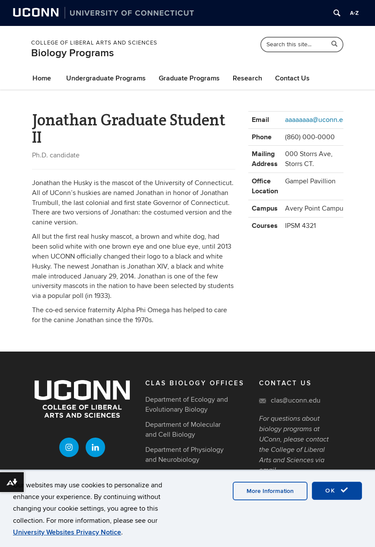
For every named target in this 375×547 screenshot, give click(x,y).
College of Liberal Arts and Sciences (94, 42)
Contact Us (292, 78)
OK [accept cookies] (337, 490)
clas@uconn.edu (296, 400)
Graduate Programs (189, 78)
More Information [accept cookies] (270, 491)
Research (247, 78)
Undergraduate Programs (106, 78)
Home (41, 78)
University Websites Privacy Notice (67, 532)
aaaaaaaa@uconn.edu (318, 119)
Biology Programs (72, 53)
